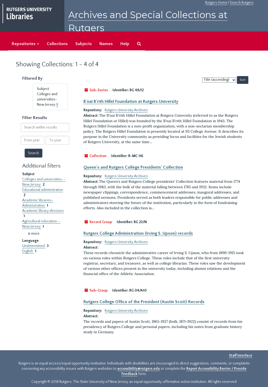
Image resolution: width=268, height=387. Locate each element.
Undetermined (34, 246)
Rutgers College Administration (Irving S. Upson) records (138, 233)
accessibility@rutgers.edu (138, 369)
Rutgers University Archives (126, 110)
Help (124, 43)
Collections (57, 43)
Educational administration (42, 190)
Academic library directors (43, 211)
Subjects (83, 43)
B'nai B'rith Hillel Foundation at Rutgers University (130, 101)
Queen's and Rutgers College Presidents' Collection (133, 167)
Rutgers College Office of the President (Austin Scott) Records (143, 301)
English (28, 251)
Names (106, 43)
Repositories (25, 43)
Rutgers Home (216, 3)
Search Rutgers (242, 3)
